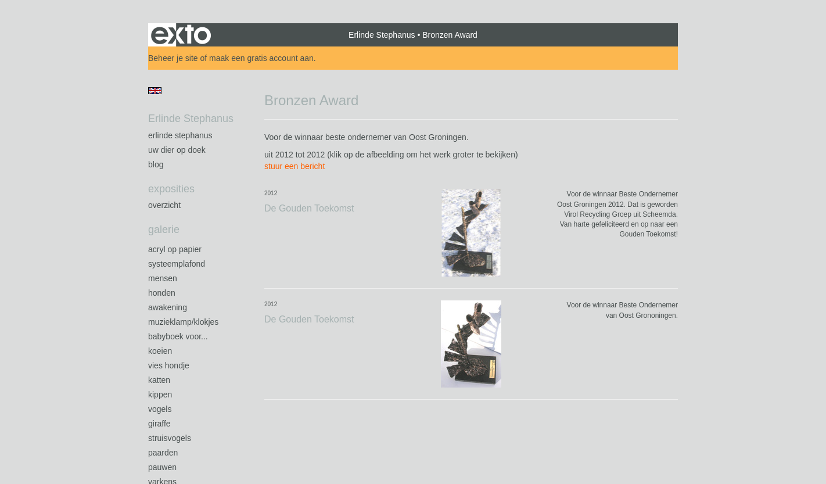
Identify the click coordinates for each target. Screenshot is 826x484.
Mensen (162, 278)
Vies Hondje (168, 365)
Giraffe (159, 423)
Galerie (163, 229)
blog (155, 164)
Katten (159, 380)
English (154, 90)
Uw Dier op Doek (177, 150)
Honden (161, 292)
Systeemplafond (176, 263)
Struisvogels (169, 438)
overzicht (164, 205)
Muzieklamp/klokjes (183, 322)
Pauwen (162, 467)
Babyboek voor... (178, 336)
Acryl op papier (175, 249)
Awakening (167, 307)
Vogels (159, 409)
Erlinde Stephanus (382, 35)
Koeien (160, 351)
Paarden (163, 452)
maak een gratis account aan (261, 58)
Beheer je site (173, 58)
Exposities (171, 189)
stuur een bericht (294, 166)
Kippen (160, 394)
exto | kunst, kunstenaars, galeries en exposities (181, 34)
